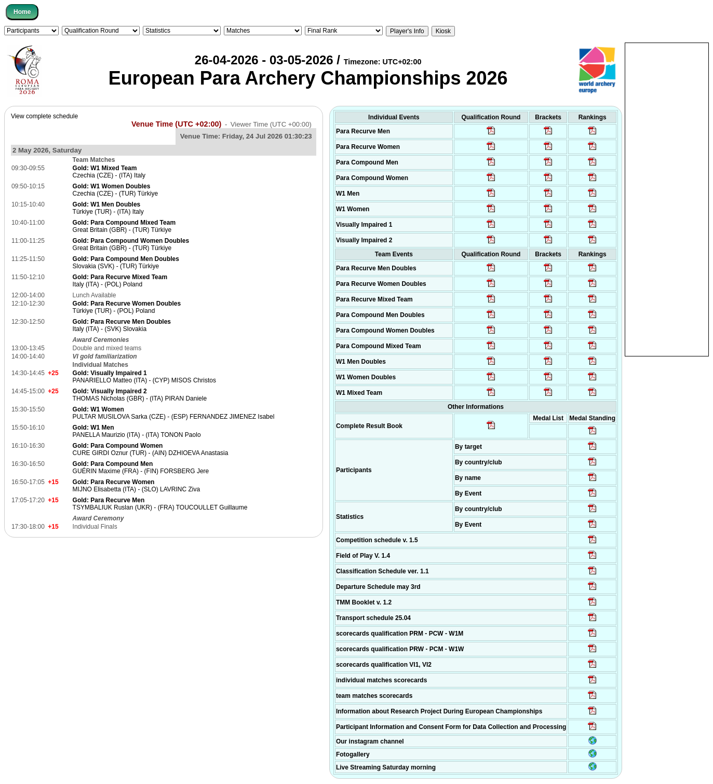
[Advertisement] (666, 198)
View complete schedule (44, 116)
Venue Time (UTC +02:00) (176, 124)
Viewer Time (271, 124)
